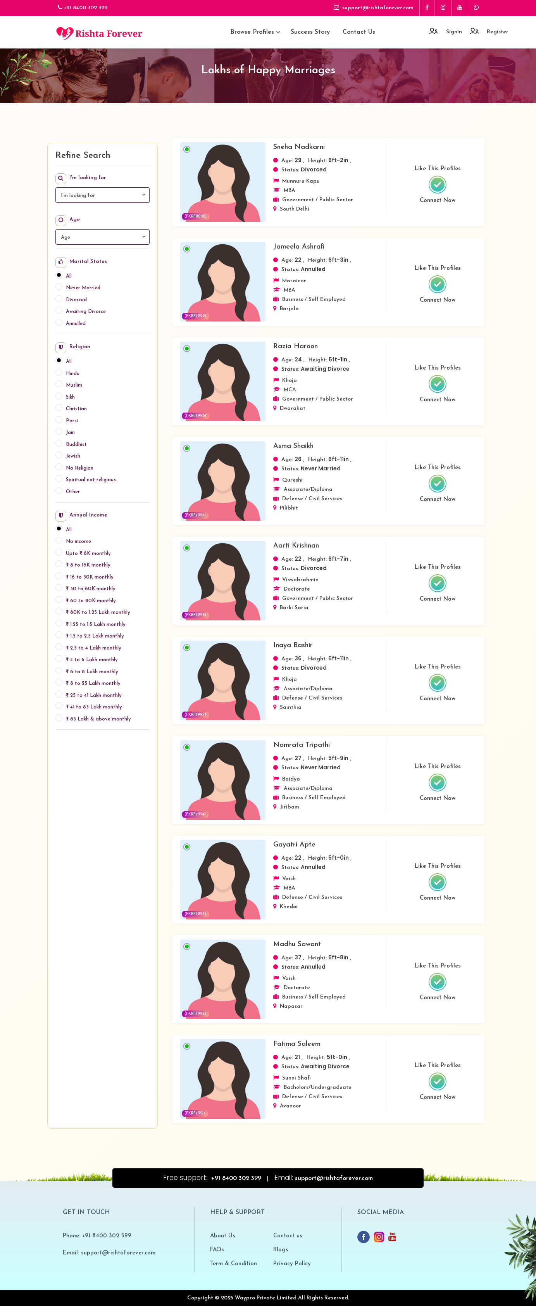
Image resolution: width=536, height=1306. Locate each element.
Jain (70, 432)
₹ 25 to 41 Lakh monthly (94, 695)
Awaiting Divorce (86, 311)
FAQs (217, 1250)
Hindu (72, 373)
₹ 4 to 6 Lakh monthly (92, 659)
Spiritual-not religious (91, 479)
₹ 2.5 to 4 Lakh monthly (93, 648)
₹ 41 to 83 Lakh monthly (94, 707)
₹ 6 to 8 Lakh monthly (92, 671)
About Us (222, 1236)
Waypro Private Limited (265, 1298)
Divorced (76, 299)
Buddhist (76, 444)
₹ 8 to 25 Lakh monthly (93, 683)
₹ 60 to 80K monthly (91, 600)
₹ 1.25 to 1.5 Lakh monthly (96, 624)
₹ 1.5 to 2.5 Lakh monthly (95, 636)
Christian (76, 408)
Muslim (74, 385)
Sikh (70, 397)
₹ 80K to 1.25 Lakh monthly (98, 612)
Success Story (310, 32)
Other (73, 491)
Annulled (76, 323)
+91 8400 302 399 (82, 8)
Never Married (83, 287)
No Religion (79, 468)
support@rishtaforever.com (374, 8)
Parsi (72, 420)
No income (78, 541)
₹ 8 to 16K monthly (88, 565)
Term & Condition (233, 1264)
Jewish (73, 456)
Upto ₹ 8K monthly (88, 553)
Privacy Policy (292, 1264)
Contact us (359, 32)
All (69, 276)
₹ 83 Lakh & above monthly (98, 719)
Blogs (280, 1250)
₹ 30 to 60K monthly (90, 588)
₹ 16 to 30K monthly (90, 577)
